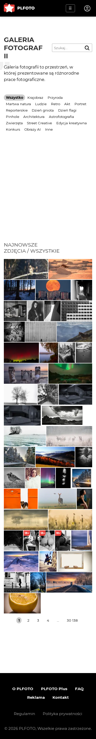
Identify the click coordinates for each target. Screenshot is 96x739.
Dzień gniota (43, 110)
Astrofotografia (61, 117)
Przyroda (55, 97)
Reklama (36, 697)
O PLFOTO (22, 688)
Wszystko (14, 97)
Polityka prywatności (62, 713)
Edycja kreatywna (71, 123)
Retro (55, 104)
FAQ (79, 688)
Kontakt (60, 697)
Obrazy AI (32, 129)
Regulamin (24, 713)
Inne (49, 129)
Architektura (34, 117)
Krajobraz (35, 97)
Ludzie (41, 104)
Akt (67, 104)
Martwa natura (18, 104)
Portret (80, 104)
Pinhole (12, 117)
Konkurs (13, 129)
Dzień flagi (67, 110)
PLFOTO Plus (54, 688)
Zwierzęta (14, 123)
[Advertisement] (48, 191)
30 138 (72, 620)
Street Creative (39, 123)
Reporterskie (17, 110)
